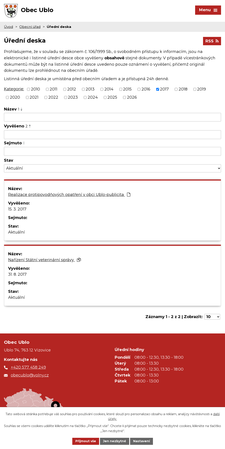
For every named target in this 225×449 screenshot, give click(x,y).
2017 (164, 89)
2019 (201, 89)
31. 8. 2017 (17, 274)
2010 (35, 89)
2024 (93, 97)
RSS (212, 41)
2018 (183, 89)
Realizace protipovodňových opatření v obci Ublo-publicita (69, 194)
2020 (15, 97)
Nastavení (141, 441)
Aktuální (16, 232)
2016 (146, 89)
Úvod (8, 27)
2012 (71, 89)
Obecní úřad (29, 27)
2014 (108, 89)
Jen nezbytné (114, 441)
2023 (73, 97)
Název (11, 109)
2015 (127, 89)
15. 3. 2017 (17, 209)
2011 (53, 89)
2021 (34, 97)
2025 (112, 97)
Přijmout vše (85, 441)
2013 (90, 89)
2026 (132, 97)
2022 (53, 97)
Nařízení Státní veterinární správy (44, 259)
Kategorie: (14, 89)
